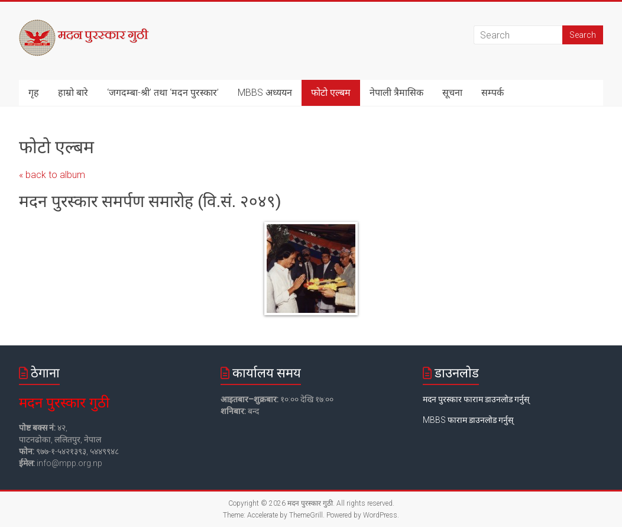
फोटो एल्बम (331, 92)
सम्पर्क (492, 92)
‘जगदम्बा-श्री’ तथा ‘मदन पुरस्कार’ (163, 92)
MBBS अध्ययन (265, 92)
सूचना (452, 92)
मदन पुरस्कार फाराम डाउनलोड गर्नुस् (476, 399)
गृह (33, 92)
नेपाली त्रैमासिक (396, 92)
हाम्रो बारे (73, 92)
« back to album (52, 174)
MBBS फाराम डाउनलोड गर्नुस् (468, 420)
